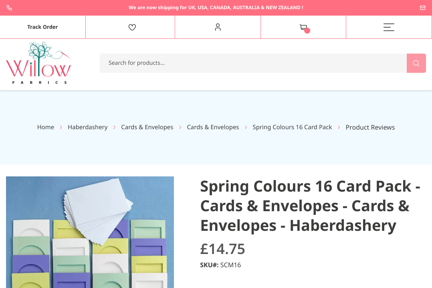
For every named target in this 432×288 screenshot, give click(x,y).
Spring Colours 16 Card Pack (298, 127)
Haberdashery (82, 127)
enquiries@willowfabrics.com (423, 7)
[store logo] (39, 63)
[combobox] (263, 63)
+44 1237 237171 (9, 7)
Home (38, 127)
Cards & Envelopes (144, 127)
